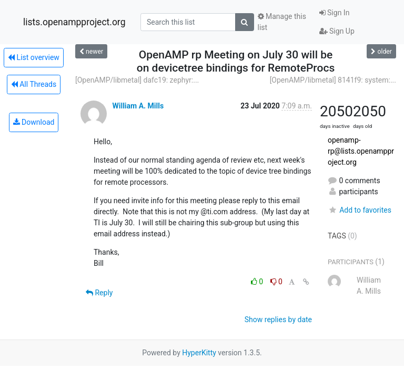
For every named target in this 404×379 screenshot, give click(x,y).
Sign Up (337, 31)
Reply (99, 292)
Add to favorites (359, 210)
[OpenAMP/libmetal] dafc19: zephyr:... (137, 80)
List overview (33, 57)
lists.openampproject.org (74, 22)
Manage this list (282, 22)
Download (34, 122)
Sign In (334, 12)
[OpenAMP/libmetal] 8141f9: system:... (333, 80)
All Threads (33, 84)
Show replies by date (278, 319)
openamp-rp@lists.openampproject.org (361, 151)
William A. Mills (138, 106)
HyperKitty (199, 352)
